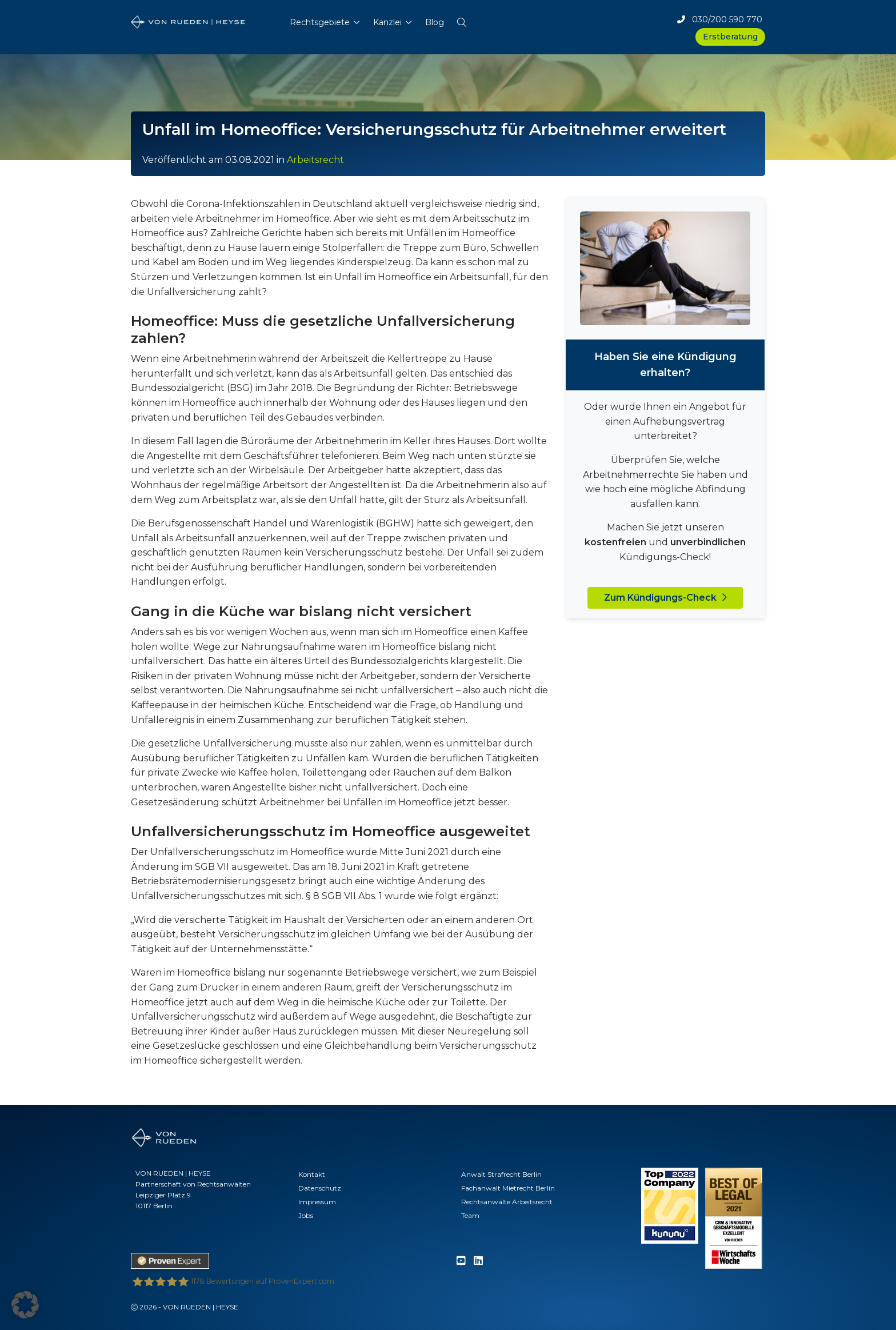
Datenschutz (319, 1188)
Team (470, 1215)
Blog (434, 22)
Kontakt (311, 1174)
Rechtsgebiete (320, 22)
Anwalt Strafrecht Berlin (501, 1174)
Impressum (317, 1201)
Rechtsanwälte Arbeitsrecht (507, 1201)
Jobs (305, 1215)
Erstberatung (730, 36)
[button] (462, 20)
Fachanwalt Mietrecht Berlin (508, 1188)
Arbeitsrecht (315, 159)
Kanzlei (387, 22)
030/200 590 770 (719, 19)
